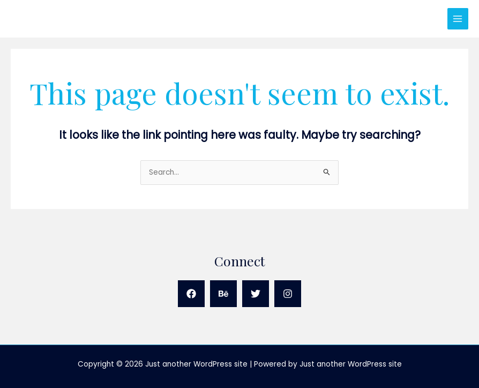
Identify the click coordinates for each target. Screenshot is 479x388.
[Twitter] (255, 293)
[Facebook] (191, 293)
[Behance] (223, 293)
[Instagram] (287, 293)
